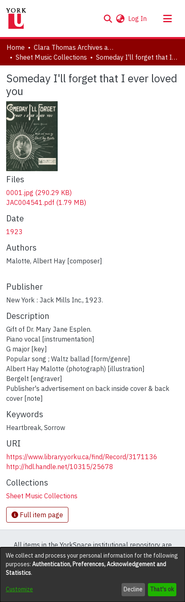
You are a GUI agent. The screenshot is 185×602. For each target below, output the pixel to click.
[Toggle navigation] (167, 18)
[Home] (16, 18)
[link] (39, 192)
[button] (108, 18)
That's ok (162, 589)
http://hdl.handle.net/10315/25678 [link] (59, 467)
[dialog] (92, 574)
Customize (19, 589)
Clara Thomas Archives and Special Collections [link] (75, 47)
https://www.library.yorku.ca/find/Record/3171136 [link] (81, 457)
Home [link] (16, 47)
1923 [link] (14, 232)
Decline (133, 589)
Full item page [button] (37, 515)
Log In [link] (138, 18)
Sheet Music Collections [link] (51, 57)
